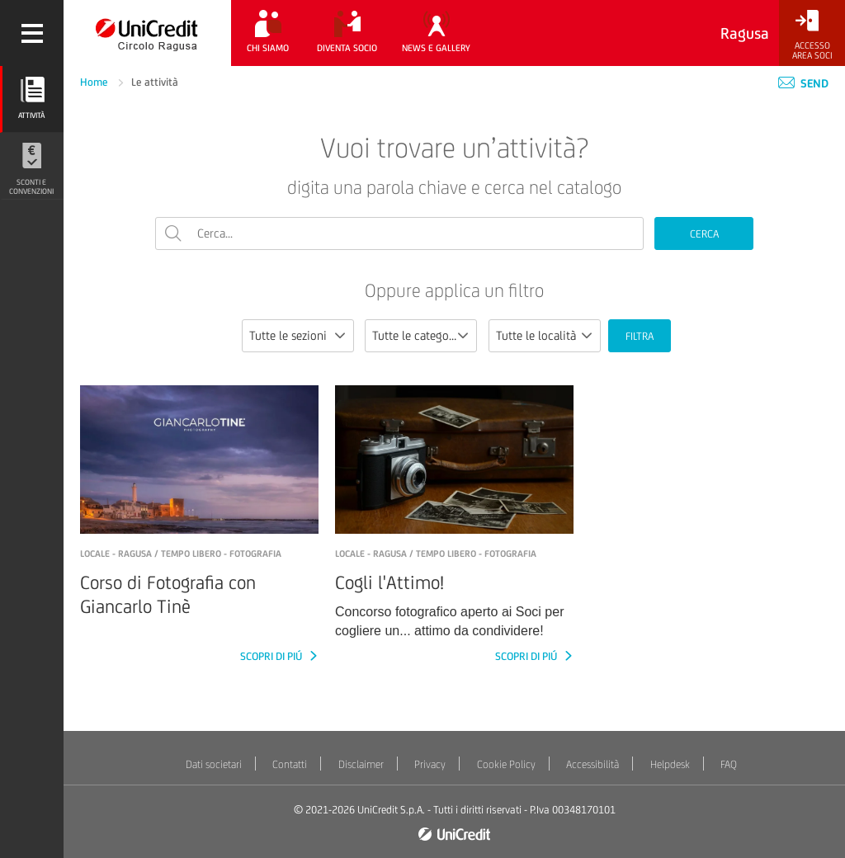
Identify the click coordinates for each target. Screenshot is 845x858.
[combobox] (298, 335)
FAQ (728, 764)
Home (95, 82)
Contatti (289, 764)
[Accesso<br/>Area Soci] (812, 35)
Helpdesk (670, 764)
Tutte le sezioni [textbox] (288, 335)
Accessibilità (592, 764)
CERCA (704, 234)
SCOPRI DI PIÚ (272, 656)
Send (803, 83)
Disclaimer (361, 764)
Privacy (430, 764)
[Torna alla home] (147, 33)
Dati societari (214, 764)
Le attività (154, 82)
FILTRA (639, 336)
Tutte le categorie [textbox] (417, 335)
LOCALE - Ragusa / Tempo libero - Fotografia (180, 553)
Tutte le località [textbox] (536, 335)
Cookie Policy (506, 764)
